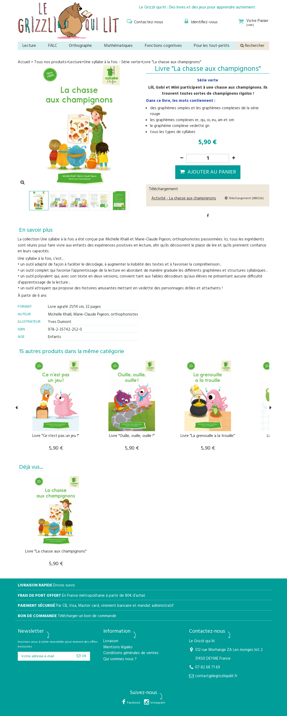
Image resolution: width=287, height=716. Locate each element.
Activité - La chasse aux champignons (183, 198)
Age (21, 337)
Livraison (110, 641)
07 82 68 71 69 (207, 667)
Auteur (24, 314)
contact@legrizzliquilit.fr (216, 676)
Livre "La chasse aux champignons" (56, 551)
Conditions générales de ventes (131, 653)
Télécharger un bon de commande (87, 616)
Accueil (24, 62)
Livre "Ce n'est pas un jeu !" (55, 435)
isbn (21, 329)
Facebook (133, 702)
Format (25, 306)
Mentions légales (118, 647)
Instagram (157, 702)
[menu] (144, 21)
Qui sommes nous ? (120, 659)
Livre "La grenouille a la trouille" (208, 435)
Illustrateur (29, 322)
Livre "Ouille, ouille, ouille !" (132, 435)
